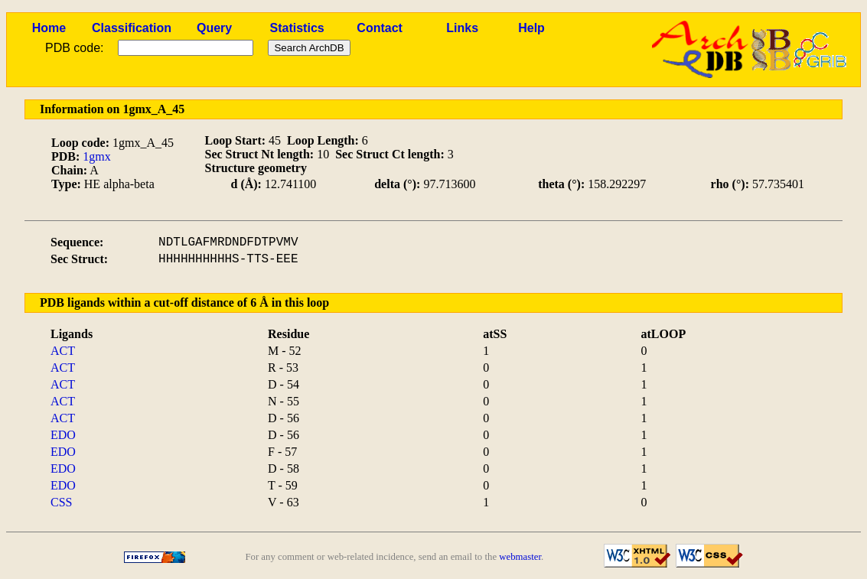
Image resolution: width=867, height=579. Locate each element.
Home (49, 27)
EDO (63, 434)
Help (531, 27)
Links (462, 27)
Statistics (297, 27)
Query (214, 27)
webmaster (520, 556)
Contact (380, 27)
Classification (131, 27)
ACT (63, 350)
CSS (61, 502)
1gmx (96, 156)
